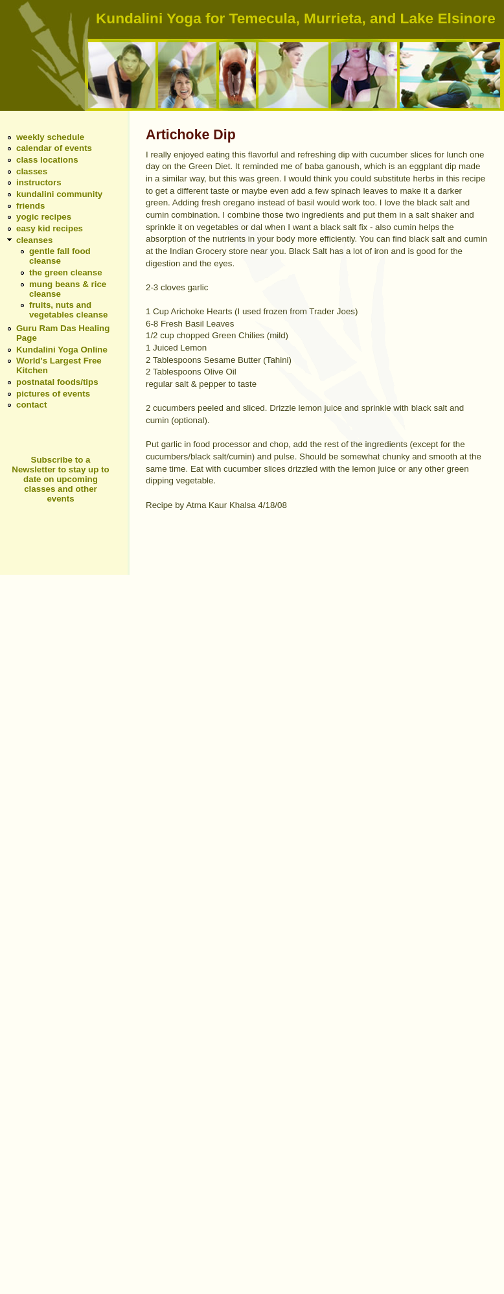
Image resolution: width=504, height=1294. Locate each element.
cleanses (34, 240)
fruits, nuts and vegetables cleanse (68, 309)
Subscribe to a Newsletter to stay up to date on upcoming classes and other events (60, 479)
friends (30, 206)
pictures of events (53, 394)
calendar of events (54, 148)
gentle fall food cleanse (60, 256)
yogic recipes (43, 217)
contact (31, 405)
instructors (39, 182)
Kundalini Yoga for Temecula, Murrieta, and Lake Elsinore (296, 18)
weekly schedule (50, 137)
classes (31, 171)
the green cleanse (65, 272)
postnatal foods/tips (57, 382)
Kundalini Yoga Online (62, 349)
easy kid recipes (49, 228)
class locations (47, 160)
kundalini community (59, 194)
